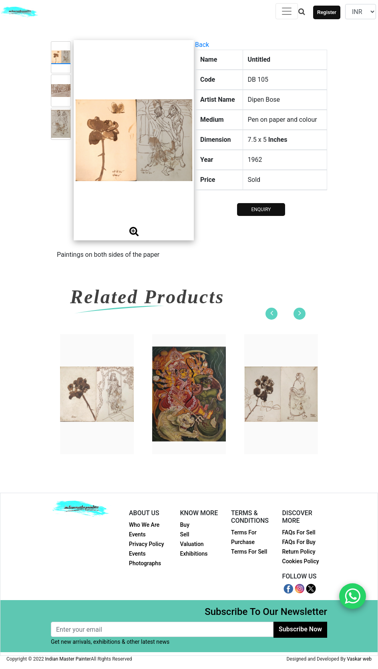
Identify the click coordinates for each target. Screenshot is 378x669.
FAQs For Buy (299, 542)
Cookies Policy (300, 561)
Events (137, 534)
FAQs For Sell (299, 532)
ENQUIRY (261, 209)
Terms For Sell (249, 551)
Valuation (192, 544)
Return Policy (299, 551)
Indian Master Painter (68, 659)
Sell (184, 534)
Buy (184, 525)
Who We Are (144, 525)
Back (202, 44)
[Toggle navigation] (286, 11)
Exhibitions (194, 553)
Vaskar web (359, 659)
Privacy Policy (146, 544)
